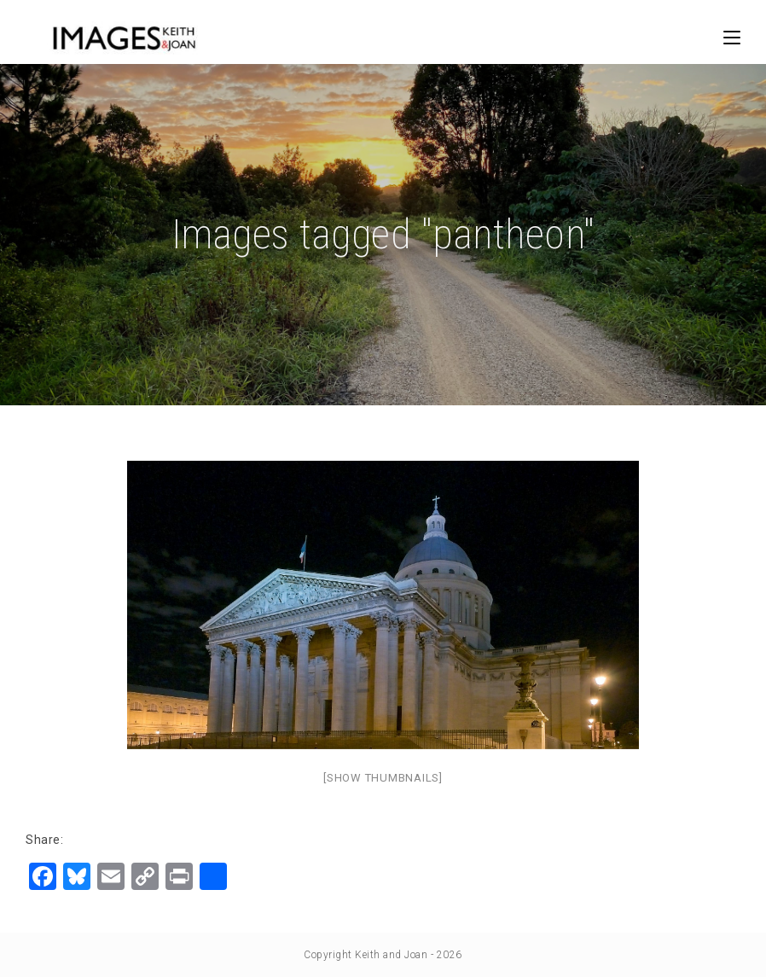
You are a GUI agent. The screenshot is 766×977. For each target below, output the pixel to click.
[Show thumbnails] (383, 777)
